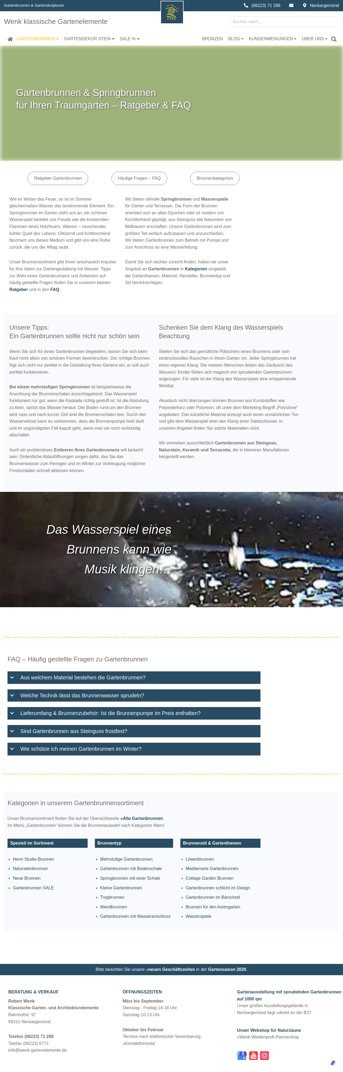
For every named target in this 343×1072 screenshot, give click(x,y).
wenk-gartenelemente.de (50, 1065)
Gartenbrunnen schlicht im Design (269, 867)
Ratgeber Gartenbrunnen (77, 178)
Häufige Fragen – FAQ (177, 178)
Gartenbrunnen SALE (35, 867)
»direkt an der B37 (293, 994)
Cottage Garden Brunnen (261, 858)
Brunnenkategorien (272, 178)
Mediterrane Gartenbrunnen (263, 848)
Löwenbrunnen (251, 839)
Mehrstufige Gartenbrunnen (153, 839)
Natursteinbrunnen (32, 848)
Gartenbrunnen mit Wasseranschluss (162, 896)
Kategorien (225, 255)
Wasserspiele (250, 896)
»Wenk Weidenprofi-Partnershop (268, 1018)
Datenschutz (196, 1065)
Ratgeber (148, 262)
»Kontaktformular (139, 1025)
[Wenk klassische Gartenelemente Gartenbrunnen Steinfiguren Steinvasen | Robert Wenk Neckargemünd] (57, 21)
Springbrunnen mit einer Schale (157, 858)
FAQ (35, 269)
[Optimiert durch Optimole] (333, 1063)
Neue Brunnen (28, 858)
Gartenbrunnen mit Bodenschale (158, 848)
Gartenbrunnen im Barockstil (264, 877)
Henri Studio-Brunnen (35, 839)
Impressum (160, 1065)
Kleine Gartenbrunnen (148, 867)
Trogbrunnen (139, 877)
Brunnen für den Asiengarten (264, 887)
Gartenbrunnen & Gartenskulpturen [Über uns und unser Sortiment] (34, 5)
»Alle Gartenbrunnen (143, 797)
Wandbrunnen (140, 887)
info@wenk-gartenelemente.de (37, 1032)
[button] (58, 39)
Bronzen (211, 38)
